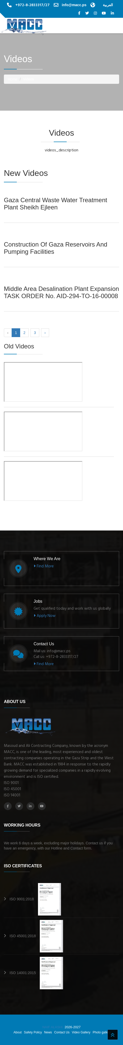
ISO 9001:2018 (35, 899)
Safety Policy (33, 1032)
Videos (28, 79)
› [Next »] (45, 333)
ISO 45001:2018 (36, 936)
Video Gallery (81, 1032)
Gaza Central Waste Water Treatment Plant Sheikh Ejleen (55, 204)
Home (12, 79)
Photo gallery (102, 1032)
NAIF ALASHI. (53, 1027)
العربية (108, 5)
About (17, 1032)
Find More (44, 566)
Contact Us (62, 1032)
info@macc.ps (74, 5)
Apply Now (45, 616)
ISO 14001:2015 (36, 973)
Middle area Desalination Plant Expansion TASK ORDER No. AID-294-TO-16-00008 (61, 292)
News (48, 1032)
